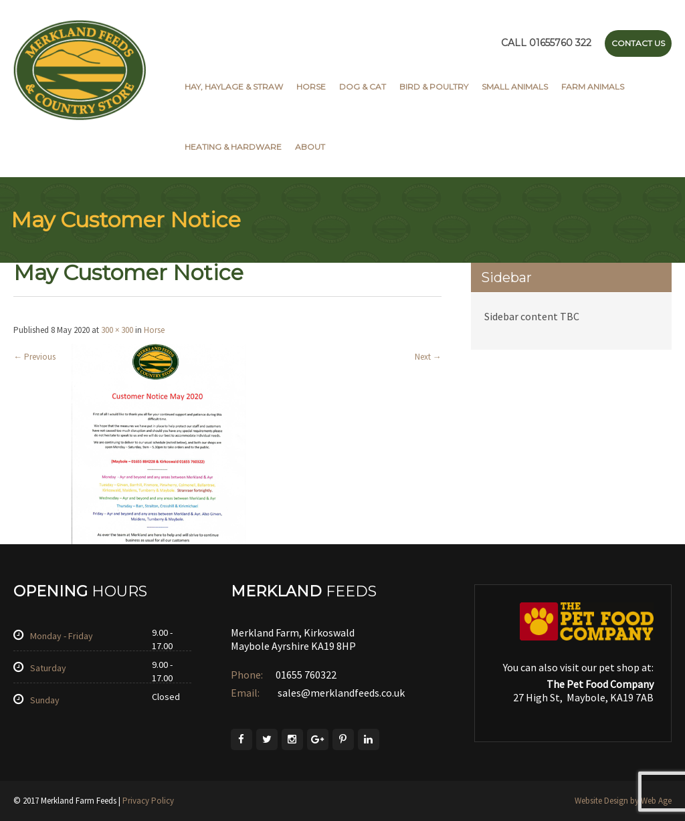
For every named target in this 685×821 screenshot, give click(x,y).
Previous (34, 356)
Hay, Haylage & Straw (234, 87)
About (310, 147)
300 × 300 (117, 330)
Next (428, 356)
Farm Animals (592, 87)
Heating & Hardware (233, 147)
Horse (311, 87)
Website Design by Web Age (623, 800)
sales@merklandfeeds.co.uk (340, 692)
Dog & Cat (362, 87)
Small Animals (515, 87)
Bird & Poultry (433, 87)
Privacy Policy (148, 800)
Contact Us (638, 43)
